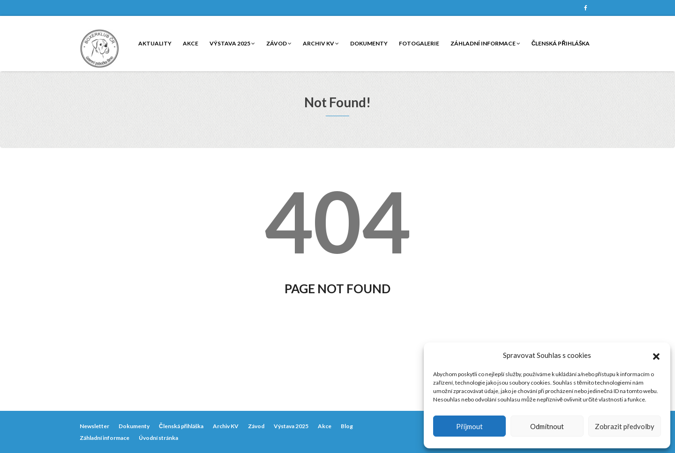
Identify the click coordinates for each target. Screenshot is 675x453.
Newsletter (94, 426)
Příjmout (469, 426)
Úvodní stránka (158, 437)
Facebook (585, 8)
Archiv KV (321, 43)
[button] (656, 355)
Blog (347, 426)
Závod (279, 43)
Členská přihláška (561, 43)
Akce (190, 43)
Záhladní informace (485, 43)
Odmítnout (547, 426)
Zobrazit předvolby (624, 426)
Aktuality (155, 43)
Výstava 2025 (232, 43)
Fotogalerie (419, 43)
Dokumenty (369, 43)
